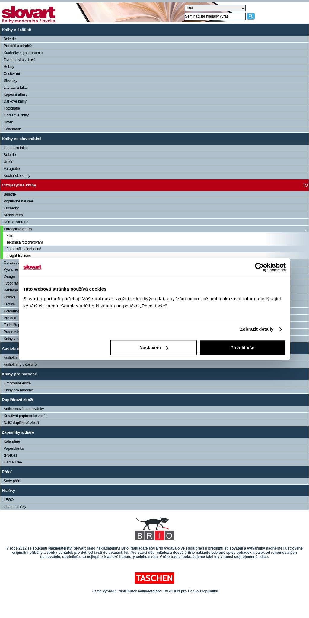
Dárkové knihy (15, 101)
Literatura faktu (16, 87)
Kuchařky (11, 208)
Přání (7, 472)
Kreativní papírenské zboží (25, 416)
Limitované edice (17, 383)
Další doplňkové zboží (21, 423)
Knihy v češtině (16, 29)
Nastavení (153, 347)
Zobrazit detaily (257, 329)
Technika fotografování (24, 242)
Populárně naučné (18, 201)
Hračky (8, 490)
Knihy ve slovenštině (21, 138)
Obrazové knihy (16, 115)
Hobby (9, 67)
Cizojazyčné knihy (19, 185)
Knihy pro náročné (19, 374)
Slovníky (10, 80)
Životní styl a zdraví (19, 60)
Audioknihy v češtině (20, 364)
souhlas (101, 298)
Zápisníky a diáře (18, 432)
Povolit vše (242, 347)
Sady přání (12, 481)
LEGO (9, 500)
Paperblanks (14, 448)
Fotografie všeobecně (23, 249)
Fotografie (12, 108)
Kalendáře (12, 441)
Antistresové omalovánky (24, 409)
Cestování (12, 74)
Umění (9, 122)
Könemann (12, 129)
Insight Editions (18, 255)
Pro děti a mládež (18, 46)
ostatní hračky (15, 507)
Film (9, 236)
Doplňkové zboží (17, 399)
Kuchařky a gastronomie (23, 53)
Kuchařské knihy (17, 176)
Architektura (13, 215)
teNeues (10, 455)
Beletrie (10, 39)
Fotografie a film (18, 229)
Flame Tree (13, 462)
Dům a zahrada (16, 222)
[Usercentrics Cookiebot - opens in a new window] (259, 267)
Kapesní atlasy (15, 94)
